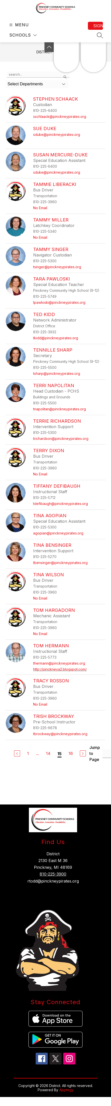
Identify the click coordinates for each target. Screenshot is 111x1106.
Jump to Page (94, 753)
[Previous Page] (17, 753)
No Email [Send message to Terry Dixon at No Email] (40, 474)
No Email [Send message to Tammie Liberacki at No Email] (40, 208)
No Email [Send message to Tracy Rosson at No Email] (40, 704)
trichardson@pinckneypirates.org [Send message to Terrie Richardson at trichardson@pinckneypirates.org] (60, 438)
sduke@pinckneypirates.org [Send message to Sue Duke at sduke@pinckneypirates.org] (56, 134)
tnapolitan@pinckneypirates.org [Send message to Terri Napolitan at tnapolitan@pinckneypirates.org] (59, 409)
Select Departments (25, 84)
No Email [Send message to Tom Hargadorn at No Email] (40, 634)
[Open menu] (18, 25)
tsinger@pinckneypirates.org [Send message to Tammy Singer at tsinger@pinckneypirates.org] (57, 267)
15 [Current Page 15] (60, 753)
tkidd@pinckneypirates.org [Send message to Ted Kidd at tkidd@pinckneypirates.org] (55, 338)
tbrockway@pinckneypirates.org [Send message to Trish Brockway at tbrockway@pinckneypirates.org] (60, 734)
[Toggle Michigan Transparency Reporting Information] (49, 47)
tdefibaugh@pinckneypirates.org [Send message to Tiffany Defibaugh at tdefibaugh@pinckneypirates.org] (60, 503)
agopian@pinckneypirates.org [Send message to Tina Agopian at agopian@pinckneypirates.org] (58, 533)
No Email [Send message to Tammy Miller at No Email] (40, 237)
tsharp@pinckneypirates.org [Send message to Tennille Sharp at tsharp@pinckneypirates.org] (56, 373)
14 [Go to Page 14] (48, 753)
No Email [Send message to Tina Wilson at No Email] (40, 598)
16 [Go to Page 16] (71, 753)
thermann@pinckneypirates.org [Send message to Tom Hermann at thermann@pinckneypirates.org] (59, 663)
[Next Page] (83, 753)
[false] (38, 75)
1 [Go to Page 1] (28, 753)
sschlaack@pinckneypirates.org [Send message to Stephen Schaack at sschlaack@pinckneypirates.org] (59, 116)
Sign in (98, 25)
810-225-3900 (53, 874)
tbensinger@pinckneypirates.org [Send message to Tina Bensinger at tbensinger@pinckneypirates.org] (60, 563)
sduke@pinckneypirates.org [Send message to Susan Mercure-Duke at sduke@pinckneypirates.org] (56, 172)
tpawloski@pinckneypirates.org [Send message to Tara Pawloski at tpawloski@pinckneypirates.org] (59, 302)
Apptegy (66, 1090)
